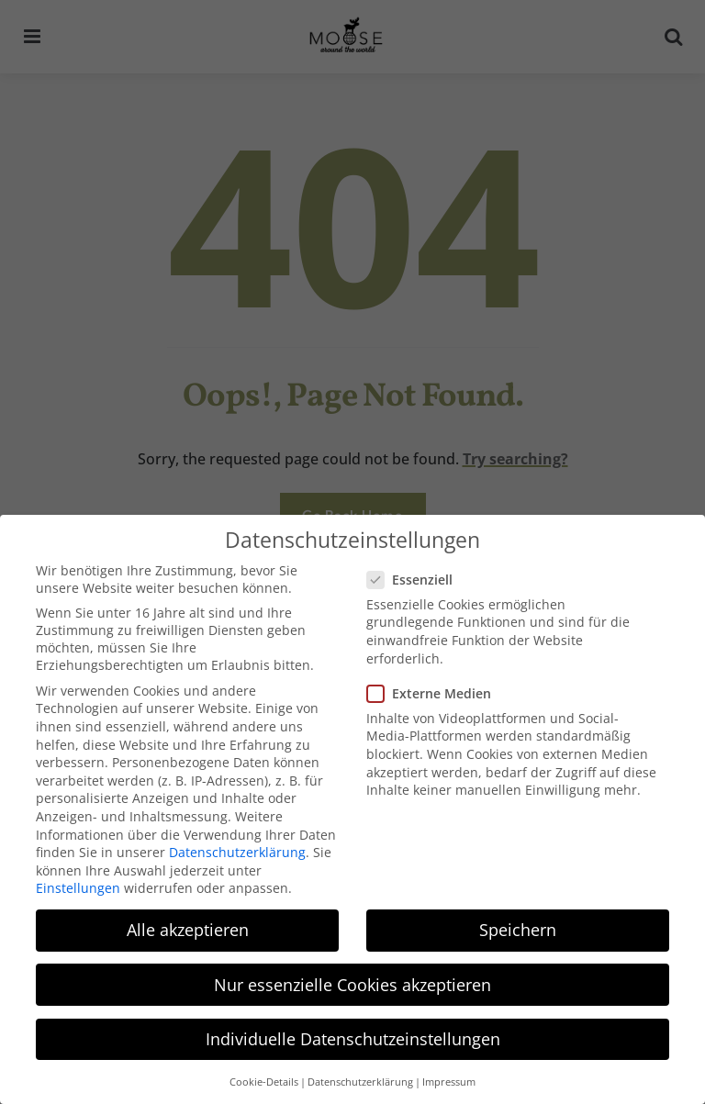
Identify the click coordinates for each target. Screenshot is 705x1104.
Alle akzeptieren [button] (188, 928)
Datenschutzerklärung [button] (360, 1079)
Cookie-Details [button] (263, 1079)
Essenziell (416, 576)
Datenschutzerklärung (237, 850)
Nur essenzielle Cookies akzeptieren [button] (352, 982)
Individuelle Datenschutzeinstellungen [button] (353, 1036)
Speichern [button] (517, 928)
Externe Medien (436, 690)
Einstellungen (78, 886)
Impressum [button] (449, 1079)
